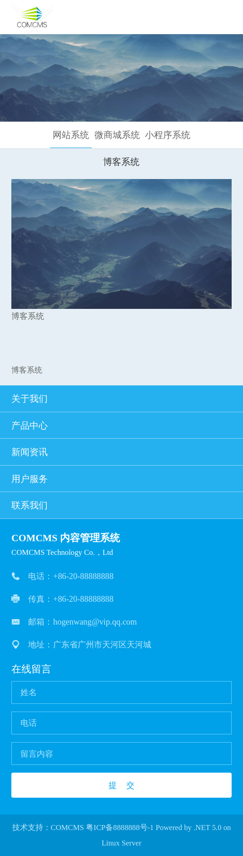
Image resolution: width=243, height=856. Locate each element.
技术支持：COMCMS (48, 827)
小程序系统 (167, 135)
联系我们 (122, 505)
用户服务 (122, 479)
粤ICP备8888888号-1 (120, 827)
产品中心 (122, 425)
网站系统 (71, 135)
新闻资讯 (122, 452)
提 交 (121, 785)
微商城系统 (117, 135)
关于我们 (122, 399)
